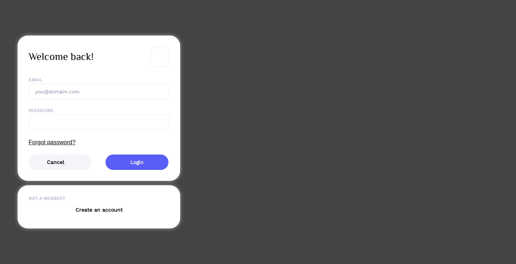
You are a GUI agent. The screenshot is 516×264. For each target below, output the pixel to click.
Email (35, 80)
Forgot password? (52, 142)
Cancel (55, 162)
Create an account (99, 210)
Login (137, 162)
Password (41, 110)
